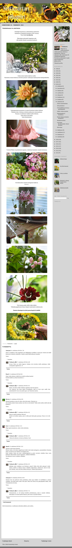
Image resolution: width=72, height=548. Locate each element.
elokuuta (59, 95)
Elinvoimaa (59, 127)
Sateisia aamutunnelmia (62, 103)
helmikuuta (60, 134)
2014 (57, 148)
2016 (57, 144)
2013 (57, 150)
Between (8, 399)
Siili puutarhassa (60, 105)
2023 (57, 75)
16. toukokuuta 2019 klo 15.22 (16, 446)
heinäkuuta (59, 97)
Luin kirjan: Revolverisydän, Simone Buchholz (63, 124)
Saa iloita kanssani (64, 166)
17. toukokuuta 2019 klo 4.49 (23, 362)
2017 (57, 141)
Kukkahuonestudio (64, 188)
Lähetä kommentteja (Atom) (11, 544)
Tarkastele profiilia (58, 63)
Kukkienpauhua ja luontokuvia (61, 114)
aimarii (7, 446)
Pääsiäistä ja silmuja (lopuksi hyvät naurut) (64, 182)
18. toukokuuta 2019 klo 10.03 (18, 477)
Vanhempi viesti (46, 541)
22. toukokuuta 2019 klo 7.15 (23, 490)
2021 (57, 79)
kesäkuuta (59, 99)
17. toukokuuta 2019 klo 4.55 (23, 464)
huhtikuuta (59, 130)
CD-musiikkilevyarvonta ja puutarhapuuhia (63, 108)
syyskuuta (59, 92)
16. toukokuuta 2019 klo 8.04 (15, 374)
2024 (57, 73)
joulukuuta (59, 86)
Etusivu (26, 541)
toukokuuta (60, 101)
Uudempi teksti (7, 541)
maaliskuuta (60, 132)
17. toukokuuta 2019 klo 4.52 (23, 412)
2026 (57, 68)
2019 (57, 84)
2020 (57, 82)
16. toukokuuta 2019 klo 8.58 (16, 399)
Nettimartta (12, 362)
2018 (57, 139)
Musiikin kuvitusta (61, 120)
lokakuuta (59, 90)
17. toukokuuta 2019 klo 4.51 (23, 385)
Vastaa (7, 356)
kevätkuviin (30, 35)
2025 (57, 71)
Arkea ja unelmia (64, 173)
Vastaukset (9, 359)
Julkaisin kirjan (63, 159)
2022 (57, 77)
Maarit (7, 374)
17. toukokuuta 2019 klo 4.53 (23, 436)
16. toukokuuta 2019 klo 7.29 (17, 350)
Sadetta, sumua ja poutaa (62, 111)
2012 (57, 152)
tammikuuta (60, 136)
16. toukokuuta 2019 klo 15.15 (15, 426)
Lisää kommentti (7, 502)
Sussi (7, 426)
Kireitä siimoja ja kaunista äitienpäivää (63, 117)
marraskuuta (60, 88)
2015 (57, 146)
